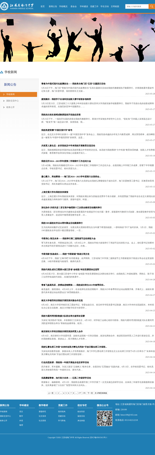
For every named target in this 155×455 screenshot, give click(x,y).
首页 (43, 6)
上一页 (50, 393)
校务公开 (3, 421)
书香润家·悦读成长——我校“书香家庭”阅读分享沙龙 (65, 254)
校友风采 (81, 412)
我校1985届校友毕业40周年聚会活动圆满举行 (62, 223)
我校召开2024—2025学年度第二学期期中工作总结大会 (66, 161)
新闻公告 (53, 6)
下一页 (90, 393)
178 (84, 393)
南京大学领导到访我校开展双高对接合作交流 (62, 300)
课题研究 (42, 412)
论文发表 (42, 416)
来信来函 (81, 421)
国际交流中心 (5, 416)
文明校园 (115, 6)
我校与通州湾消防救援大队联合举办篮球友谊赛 (63, 316)
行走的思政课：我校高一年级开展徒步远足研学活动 (65, 362)
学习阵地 (61, 421)
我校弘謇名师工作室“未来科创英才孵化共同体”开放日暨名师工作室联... (74, 347)
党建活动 (61, 416)
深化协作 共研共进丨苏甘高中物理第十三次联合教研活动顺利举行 (71, 207)
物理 (21, 425)
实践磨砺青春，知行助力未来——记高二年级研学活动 (66, 378)
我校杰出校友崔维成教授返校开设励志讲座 (61, 115)
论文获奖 (42, 421)
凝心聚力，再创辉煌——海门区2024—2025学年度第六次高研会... (71, 176)
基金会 (74, 6)
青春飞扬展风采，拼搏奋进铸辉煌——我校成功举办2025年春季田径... (73, 285)
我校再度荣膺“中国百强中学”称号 (56, 130)
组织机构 (61, 412)
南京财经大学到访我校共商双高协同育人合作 (62, 331)
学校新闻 (3, 412)
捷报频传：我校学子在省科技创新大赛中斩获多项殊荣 (66, 99)
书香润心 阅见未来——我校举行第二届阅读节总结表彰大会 (68, 238)
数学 (21, 416)
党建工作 (94, 6)
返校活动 (81, 416)
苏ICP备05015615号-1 (98, 437)
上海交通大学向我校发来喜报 (54, 192)
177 (79, 393)
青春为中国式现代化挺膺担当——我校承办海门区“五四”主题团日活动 (73, 84)
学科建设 (84, 6)
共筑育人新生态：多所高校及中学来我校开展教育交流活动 (68, 146)
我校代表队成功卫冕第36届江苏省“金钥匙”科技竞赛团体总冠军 (70, 269)
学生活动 (104, 6)
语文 (21, 412)
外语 (21, 421)
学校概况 (63, 6)
